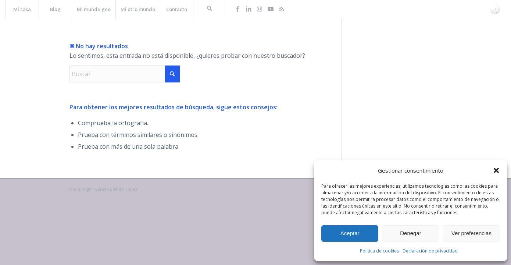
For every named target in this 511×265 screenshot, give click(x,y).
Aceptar (350, 233)
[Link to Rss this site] (281, 8)
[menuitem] (22, 9)
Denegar (410, 233)
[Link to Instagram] (259, 8)
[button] (496, 170)
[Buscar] (209, 9)
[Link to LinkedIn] (248, 8)
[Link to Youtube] (270, 8)
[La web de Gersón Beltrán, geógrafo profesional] (495, 9)
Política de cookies (379, 251)
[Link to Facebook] (237, 8)
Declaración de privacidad (430, 251)
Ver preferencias (471, 233)
